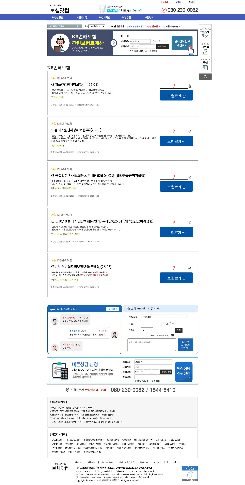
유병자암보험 (57, 447)
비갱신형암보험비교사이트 (93, 440)
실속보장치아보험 (58, 451)
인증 (179, 330)
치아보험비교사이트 (175, 447)
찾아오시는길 (107, 462)
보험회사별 (82, 17)
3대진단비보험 (95, 444)
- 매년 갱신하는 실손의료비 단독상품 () (79, 275)
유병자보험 (182, 444)
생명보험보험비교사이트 (143, 440)
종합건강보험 (161, 440)
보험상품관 (57, 17)
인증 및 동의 (162, 46)
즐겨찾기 (192, 2)
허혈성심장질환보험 (111, 444)
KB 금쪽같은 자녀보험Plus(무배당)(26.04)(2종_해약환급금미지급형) (98, 175)
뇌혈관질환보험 (128, 444)
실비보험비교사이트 (72, 447)
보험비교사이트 (58, 440)
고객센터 (157, 462)
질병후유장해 (169, 444)
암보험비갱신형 (113, 440)
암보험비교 (126, 440)
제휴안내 (92, 462)
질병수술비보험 (155, 444)
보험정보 (149, 17)
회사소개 (77, 462)
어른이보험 (109, 447)
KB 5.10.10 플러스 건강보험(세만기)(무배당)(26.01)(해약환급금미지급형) (102, 221)
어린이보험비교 (158, 447)
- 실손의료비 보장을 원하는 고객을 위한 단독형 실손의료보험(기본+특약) (79, 272)
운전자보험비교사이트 (92, 451)
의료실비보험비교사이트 (92, 447)
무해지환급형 (57, 444)
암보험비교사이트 (73, 440)
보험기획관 (104, 17)
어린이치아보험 (74, 451)
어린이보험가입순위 (141, 447)
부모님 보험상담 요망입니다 (75, 321)
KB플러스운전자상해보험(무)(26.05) (76, 130)
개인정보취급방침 (126, 462)
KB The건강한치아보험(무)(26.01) (74, 84)
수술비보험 (141, 444)
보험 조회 (66, 348)
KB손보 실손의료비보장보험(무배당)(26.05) (81, 267)
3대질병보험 (81, 444)
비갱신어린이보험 (124, 447)
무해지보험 (69, 444)
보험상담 (126, 17)
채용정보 (144, 462)
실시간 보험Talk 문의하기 (185, 344)
